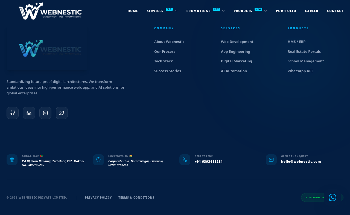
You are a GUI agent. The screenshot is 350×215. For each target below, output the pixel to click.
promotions (205, 10)
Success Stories (170, 70)
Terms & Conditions (136, 197)
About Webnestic (171, 41)
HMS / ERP (299, 41)
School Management (308, 61)
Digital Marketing (239, 61)
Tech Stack (165, 61)
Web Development (239, 41)
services (162, 10)
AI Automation (236, 70)
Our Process (167, 51)
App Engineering (238, 51)
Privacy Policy (98, 197)
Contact (335, 11)
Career (312, 11)
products (250, 10)
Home (133, 11)
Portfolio (286, 11)
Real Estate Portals (306, 51)
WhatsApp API (302, 70)
